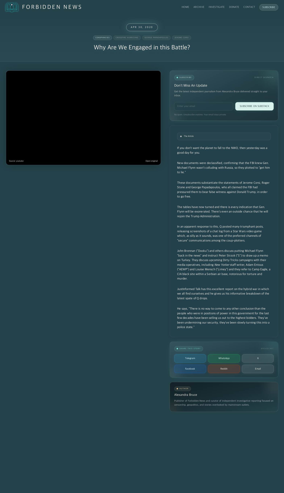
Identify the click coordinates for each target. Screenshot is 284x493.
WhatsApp (224, 358)
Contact (249, 7)
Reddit (223, 368)
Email (258, 368)
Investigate (217, 7)
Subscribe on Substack (254, 106)
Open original (152, 161)
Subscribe (268, 7)
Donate (234, 7)
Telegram (190, 358)
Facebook (190, 368)
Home (185, 7)
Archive (198, 7)
